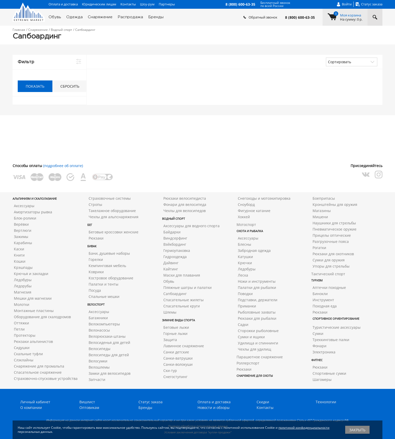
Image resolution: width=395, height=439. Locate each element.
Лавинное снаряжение (183, 345)
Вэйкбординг (174, 244)
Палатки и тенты (103, 284)
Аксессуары (24, 205)
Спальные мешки (104, 296)
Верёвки (21, 224)
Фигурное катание (254, 210)
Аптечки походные (329, 287)
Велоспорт (96, 304)
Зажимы (21, 236)
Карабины (23, 242)
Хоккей (244, 216)
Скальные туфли (28, 353)
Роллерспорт (248, 363)
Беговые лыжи (176, 327)
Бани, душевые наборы (109, 253)
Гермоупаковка (176, 250)
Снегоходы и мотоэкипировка (264, 198)
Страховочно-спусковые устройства (46, 378)
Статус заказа (150, 401)
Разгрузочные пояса (331, 241)
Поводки (245, 293)
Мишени (320, 216)
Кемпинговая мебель (107, 265)
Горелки (96, 259)
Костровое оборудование (111, 278)
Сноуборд (246, 204)
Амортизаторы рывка (33, 211)
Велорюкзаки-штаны (107, 336)
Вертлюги (22, 230)
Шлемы (169, 312)
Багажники (98, 317)
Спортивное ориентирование (336, 319)
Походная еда (325, 306)
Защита (170, 339)
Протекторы (24, 335)
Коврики (96, 271)
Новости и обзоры (214, 407)
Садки (243, 324)
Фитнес (317, 360)
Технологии (326, 401)
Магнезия (22, 292)
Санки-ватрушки (178, 358)
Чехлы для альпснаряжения (113, 216)
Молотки (21, 304)
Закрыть (357, 429)
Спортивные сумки (329, 373)
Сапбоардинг (175, 293)
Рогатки (319, 247)
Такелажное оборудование (112, 210)
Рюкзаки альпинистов (33, 341)
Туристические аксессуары (337, 327)
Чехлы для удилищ (254, 349)
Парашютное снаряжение (260, 356)
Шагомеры (322, 379)
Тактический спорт (328, 273)
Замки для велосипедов (109, 373)
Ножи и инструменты (257, 281)
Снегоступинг (175, 376)
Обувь (55, 17)
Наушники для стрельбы (334, 223)
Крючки (245, 262)
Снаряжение (100, 17)
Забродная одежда (254, 250)
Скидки (263, 401)
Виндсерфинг (175, 238)
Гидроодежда (175, 256)
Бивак (92, 246)
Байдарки (172, 232)
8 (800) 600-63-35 (300, 17)
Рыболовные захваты (257, 312)
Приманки (247, 306)
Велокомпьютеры (104, 324)
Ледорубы (23, 285)
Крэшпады (23, 267)
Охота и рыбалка (250, 231)
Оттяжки (21, 323)
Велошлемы (99, 367)
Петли (19, 329)
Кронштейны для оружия (335, 204)
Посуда (95, 290)
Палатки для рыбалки (257, 287)
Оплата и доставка (63, 4)
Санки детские (176, 352)
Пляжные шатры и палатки (187, 287)
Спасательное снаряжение (38, 372)
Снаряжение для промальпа (39, 366)
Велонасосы (99, 330)
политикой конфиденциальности (304, 427)
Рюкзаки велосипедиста (184, 198)
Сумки (318, 333)
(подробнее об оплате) (63, 165)
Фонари (319, 345)
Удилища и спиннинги (258, 343)
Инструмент (323, 299)
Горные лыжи (175, 333)
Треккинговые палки (331, 339)
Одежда (74, 17)
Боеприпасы (324, 198)
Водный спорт (173, 219)
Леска (243, 275)
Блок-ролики (25, 218)
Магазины (322, 210)
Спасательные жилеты (183, 299)
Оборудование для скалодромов (42, 316)
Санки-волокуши (178, 364)
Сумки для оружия (329, 260)
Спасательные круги (181, 306)
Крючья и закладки (31, 273)
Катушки (245, 256)
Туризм (317, 280)
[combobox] (351, 62)
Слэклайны (23, 360)
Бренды (156, 17)
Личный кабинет (35, 401)
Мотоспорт (246, 224)
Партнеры (167, 4)
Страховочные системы (110, 198)
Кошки (19, 261)
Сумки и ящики (251, 336)
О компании (31, 407)
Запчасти (97, 379)
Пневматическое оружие (334, 229)
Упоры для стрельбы (331, 266)
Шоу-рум (147, 4)
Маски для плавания (181, 275)
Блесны (244, 244)
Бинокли (320, 293)
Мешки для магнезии (33, 298)
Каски (19, 248)
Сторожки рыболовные (258, 330)
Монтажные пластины (34, 310)
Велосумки (98, 361)
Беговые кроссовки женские (113, 232)
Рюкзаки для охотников (333, 253)
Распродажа (130, 17)
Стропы (95, 204)
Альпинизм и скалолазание (35, 198)
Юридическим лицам (99, 4)
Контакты (128, 4)
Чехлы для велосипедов (184, 210)
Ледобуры (23, 279)
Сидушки (22, 347)
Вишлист (87, 401)
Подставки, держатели (257, 299)
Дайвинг (170, 262)
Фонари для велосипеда (184, 204)
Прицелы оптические (332, 235)
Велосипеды (99, 348)
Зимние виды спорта (178, 320)
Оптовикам (89, 407)
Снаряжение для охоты (255, 376)
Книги (19, 255)
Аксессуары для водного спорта (191, 225)
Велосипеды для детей (109, 354)
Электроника (324, 352)
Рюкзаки (96, 238)
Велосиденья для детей (109, 342)
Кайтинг (170, 269)
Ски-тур (170, 370)
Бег (89, 225)
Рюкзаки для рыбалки (257, 318)
